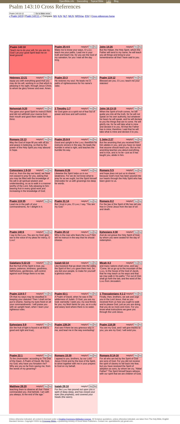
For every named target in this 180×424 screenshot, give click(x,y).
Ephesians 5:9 (18, 324)
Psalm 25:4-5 (62, 46)
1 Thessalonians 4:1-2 (112, 293)
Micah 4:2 (105, 263)
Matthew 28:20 (18, 386)
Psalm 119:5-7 (18, 293)
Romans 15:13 (18, 139)
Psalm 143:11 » (33, 16)
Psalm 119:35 (17, 201)
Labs (108, 1)
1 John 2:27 (106, 139)
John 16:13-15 (108, 108)
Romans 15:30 (63, 355)
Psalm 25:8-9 (62, 139)
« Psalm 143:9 (16, 16)
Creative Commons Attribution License (74, 419)
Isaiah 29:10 (62, 386)
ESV (87, 16)
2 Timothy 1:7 (63, 108)
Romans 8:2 (107, 201)
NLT (65, 16)
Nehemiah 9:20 (18, 108)
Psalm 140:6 (17, 232)
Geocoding (82, 1)
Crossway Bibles (49, 421)
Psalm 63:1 (61, 293)
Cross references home (103, 16)
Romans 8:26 (62, 170)
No (95, 47)
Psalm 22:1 (16, 355)
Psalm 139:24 (62, 324)
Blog (116, 1)
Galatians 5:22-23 (20, 263)
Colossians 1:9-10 (20, 170)
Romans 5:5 (107, 170)
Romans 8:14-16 (109, 355)
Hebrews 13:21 (18, 77)
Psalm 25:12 (62, 232)
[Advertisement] (152, 25)
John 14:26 (106, 46)
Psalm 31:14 (62, 201)
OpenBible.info (66, 1)
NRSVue (79, 16)
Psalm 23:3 (61, 77)
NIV (55, 16)
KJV (60, 16)
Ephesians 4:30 (109, 232)
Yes (91, 47)
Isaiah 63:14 (62, 263)
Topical (97, 1)
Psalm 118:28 (107, 324)
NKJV (71, 16)
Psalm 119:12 (107, 77)
